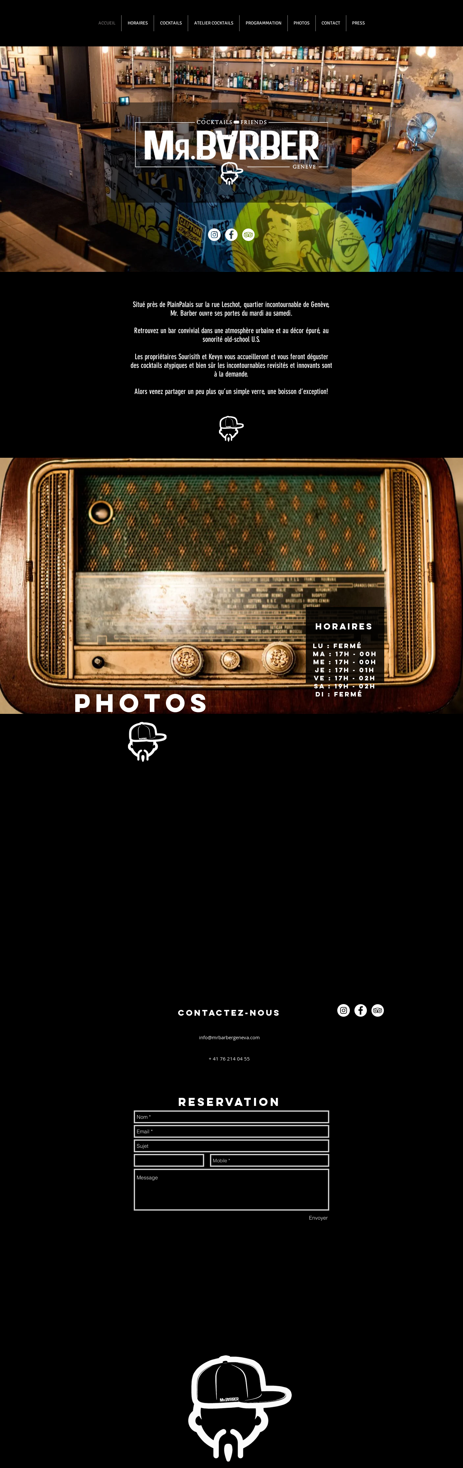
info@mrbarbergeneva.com (229, 1037)
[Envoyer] (318, 1218)
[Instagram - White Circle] (214, 234)
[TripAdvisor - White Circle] (248, 234)
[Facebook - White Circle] (231, 234)
